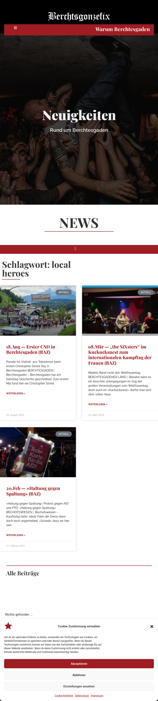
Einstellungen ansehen (78, 686)
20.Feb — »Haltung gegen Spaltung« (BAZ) (33, 491)
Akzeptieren (79, 664)
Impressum (97, 695)
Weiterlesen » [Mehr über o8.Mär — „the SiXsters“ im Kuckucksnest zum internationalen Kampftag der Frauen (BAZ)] (97, 404)
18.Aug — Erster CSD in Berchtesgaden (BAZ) (30, 349)
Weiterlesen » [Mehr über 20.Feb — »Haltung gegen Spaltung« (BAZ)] (15, 535)
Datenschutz (82, 695)
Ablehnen (78, 675)
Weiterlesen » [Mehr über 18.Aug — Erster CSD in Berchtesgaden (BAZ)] (15, 393)
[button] (152, 626)
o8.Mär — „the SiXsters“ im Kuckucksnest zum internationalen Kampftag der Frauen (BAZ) (119, 355)
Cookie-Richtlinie (64, 695)
